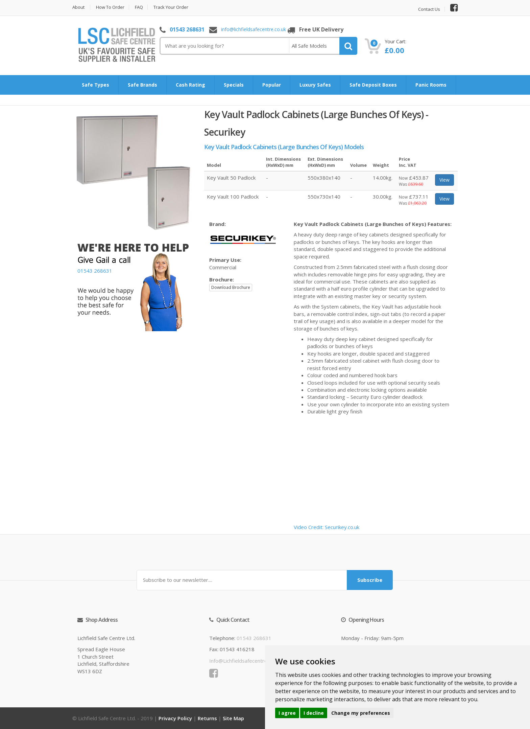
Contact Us (429, 9)
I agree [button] (287, 713)
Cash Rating (190, 85)
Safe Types (95, 85)
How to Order (110, 7)
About (78, 7)
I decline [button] (314, 713)
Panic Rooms (431, 85)
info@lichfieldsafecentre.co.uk (253, 29)
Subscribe (369, 579)
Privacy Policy (175, 718)
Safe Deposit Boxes (373, 85)
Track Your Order (170, 7)
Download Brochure (230, 287)
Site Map (233, 718)
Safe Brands (142, 85)
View (444, 180)
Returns (207, 718)
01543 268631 (187, 29)
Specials (234, 85)
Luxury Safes (315, 85)
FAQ (139, 7)
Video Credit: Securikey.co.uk (326, 527)
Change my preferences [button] (360, 713)
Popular (271, 85)
